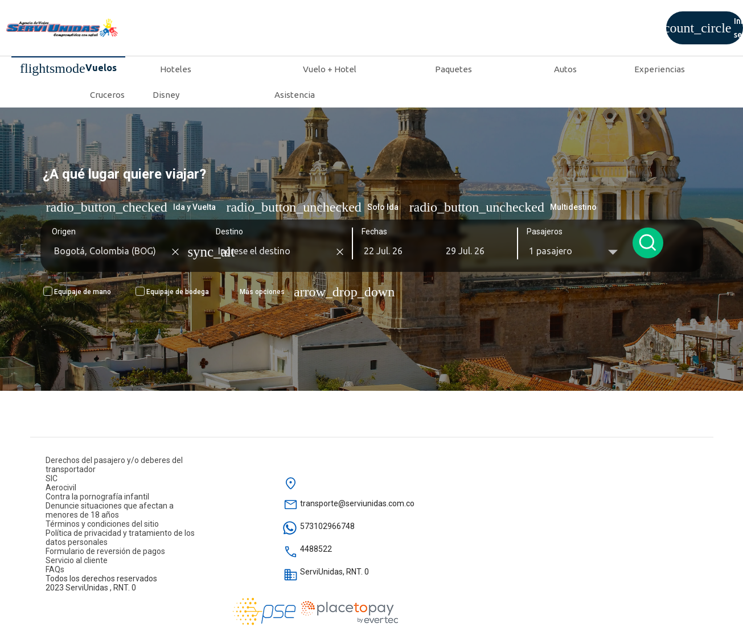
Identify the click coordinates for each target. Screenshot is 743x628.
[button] (394, 250)
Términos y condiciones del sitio (102, 523)
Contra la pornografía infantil (97, 496)
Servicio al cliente (77, 560)
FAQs (55, 569)
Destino (227, 232)
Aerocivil (61, 487)
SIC (52, 478)
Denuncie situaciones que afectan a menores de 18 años (110, 510)
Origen (62, 232)
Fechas (372, 232)
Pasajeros (543, 232)
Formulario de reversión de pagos (105, 551)
